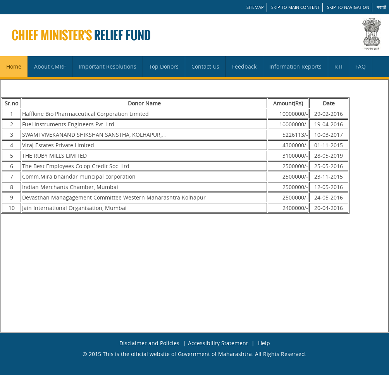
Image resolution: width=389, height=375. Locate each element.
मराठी (381, 7)
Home (13, 66)
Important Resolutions (107, 66)
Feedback (244, 66)
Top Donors (164, 66)
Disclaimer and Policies (149, 343)
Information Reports (295, 66)
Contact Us (205, 66)
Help (264, 343)
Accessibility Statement (218, 343)
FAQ (360, 66)
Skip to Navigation (348, 7)
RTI (338, 66)
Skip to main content (295, 7)
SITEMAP (255, 7)
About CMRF (50, 66)
